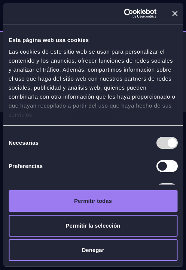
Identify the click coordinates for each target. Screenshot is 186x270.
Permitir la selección (93, 225)
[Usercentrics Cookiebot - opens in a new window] (123, 13)
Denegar (93, 250)
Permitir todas (93, 201)
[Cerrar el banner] (174, 13)
